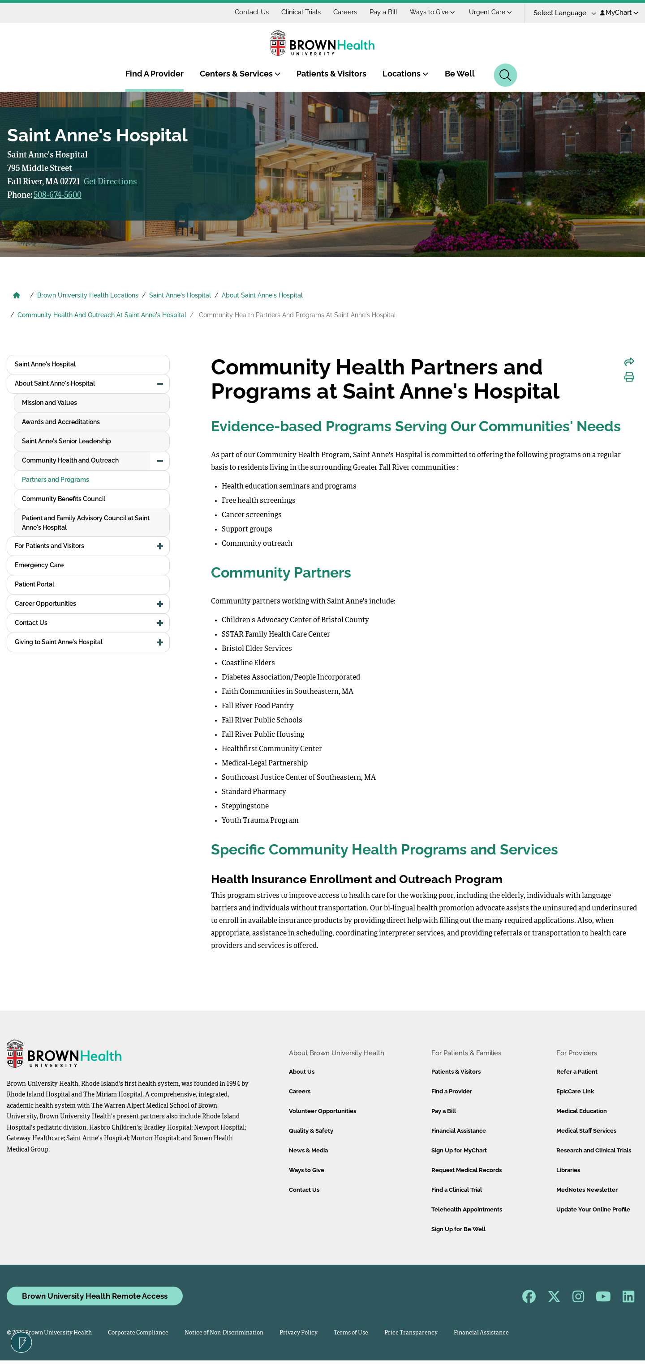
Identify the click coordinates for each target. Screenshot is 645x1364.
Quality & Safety (311, 1130)
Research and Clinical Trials (593, 1150)
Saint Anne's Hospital (180, 295)
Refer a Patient (577, 1071)
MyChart (619, 12)
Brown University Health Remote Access (95, 1296)
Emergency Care (39, 421)
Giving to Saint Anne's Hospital (59, 498)
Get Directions (110, 182)
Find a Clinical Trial (456, 1189)
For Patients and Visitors (49, 402)
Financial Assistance (458, 1130)
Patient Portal (34, 441)
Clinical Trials (357, 12)
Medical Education (581, 1111)
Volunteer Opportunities (322, 1111)
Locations (406, 73)
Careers (401, 12)
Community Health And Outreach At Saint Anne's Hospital (101, 315)
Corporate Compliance (138, 1333)
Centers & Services (240, 73)
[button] (160, 384)
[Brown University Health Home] (16, 296)
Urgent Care (546, 12)
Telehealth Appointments (466, 1209)
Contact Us (308, 12)
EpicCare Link (575, 1091)
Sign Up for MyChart (459, 1150)
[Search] (505, 75)
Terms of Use (351, 1333)
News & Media (308, 1150)
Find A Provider (154, 73)
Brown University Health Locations (87, 295)
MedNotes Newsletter (587, 1189)
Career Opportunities (45, 460)
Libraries (568, 1170)
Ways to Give (488, 12)
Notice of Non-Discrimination (224, 1333)
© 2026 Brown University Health (49, 1333)
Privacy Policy (299, 1333)
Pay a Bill (439, 12)
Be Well (460, 73)
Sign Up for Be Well (458, 1229)
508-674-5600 (58, 195)
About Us (301, 1071)
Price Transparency (411, 1333)
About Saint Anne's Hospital (262, 295)
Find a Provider (451, 1091)
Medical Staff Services (586, 1130)
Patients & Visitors (331, 73)
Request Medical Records (466, 1170)
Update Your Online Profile (593, 1209)
